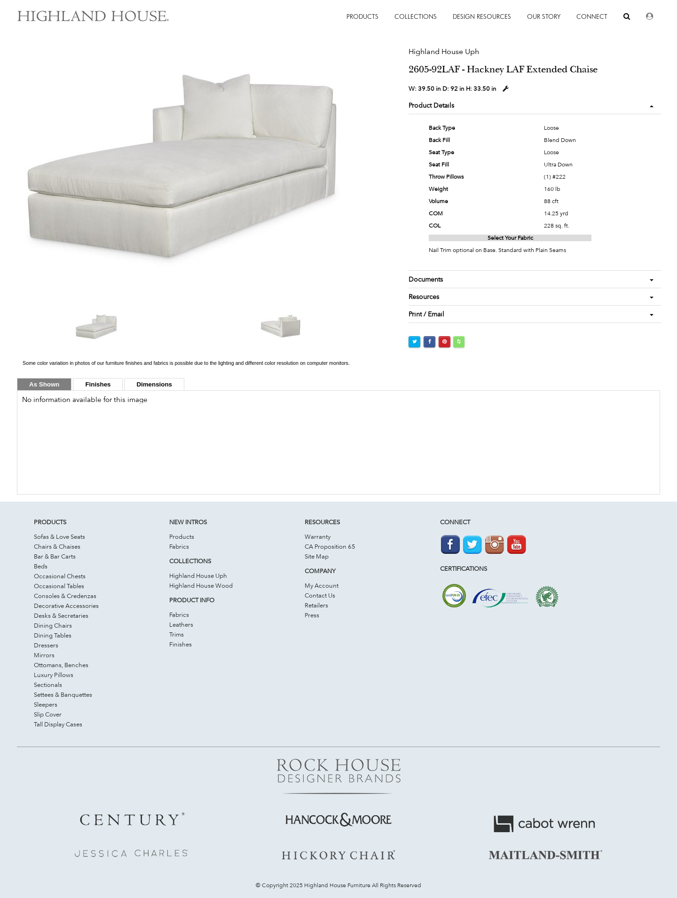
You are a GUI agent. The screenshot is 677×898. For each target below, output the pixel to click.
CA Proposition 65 (330, 546)
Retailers (316, 605)
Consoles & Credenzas (65, 595)
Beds (40, 566)
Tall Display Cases (58, 724)
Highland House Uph (198, 575)
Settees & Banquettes (63, 694)
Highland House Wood (201, 585)
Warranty (318, 536)
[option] (186, 168)
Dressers (46, 645)
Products (181, 536)
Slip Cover (48, 714)
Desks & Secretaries (61, 615)
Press (312, 615)
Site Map (317, 556)
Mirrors (44, 655)
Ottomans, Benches (61, 665)
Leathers (181, 624)
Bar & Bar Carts (55, 556)
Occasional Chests (60, 576)
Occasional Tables (59, 586)
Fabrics (179, 546)
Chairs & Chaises (57, 546)
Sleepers (45, 704)
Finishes (180, 644)
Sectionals (48, 684)
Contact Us (320, 595)
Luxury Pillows (53, 674)
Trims (176, 634)
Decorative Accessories (66, 605)
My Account (321, 585)
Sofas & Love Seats (59, 536)
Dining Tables (52, 635)
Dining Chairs (53, 625)
